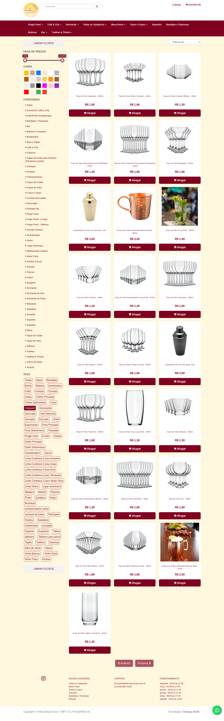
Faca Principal (50, 425)
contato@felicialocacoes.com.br (131, 683)
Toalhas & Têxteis (34, 356)
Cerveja (52, 391)
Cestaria (30, 171)
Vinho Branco (32, 553)
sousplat (47, 525)
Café (27, 391)
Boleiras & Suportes (35, 131)
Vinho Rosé (50, 553)
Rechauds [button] (72, 24)
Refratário (30, 304)
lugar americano (52, 486)
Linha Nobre (31, 486)
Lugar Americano (34, 245)
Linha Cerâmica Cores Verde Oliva (44, 481)
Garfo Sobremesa (34, 447)
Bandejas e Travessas (177, 24)
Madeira (29, 492)
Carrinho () (193, 4)
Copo (53, 402)
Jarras (29, 240)
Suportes (157, 24)
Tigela (28, 542)
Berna (28, 385)
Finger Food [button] (35, 24)
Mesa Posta (31, 256)
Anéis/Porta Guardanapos (38, 115)
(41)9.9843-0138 (124, 686)
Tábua (56, 531)
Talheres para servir (49, 537)
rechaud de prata (34, 514)
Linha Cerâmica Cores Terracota (43, 475)
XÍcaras (46, 559)
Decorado (30, 413)
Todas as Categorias (78, 683)
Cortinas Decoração (35, 198)
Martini (42, 492)
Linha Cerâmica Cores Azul (40, 469)
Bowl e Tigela (32, 142)
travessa (54, 542)
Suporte (29, 531)
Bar (27, 126)
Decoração (31, 203)
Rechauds (31, 288)
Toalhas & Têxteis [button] (62, 32)
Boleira (40, 385)
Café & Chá (31, 147)
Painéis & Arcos (33, 261)
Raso (53, 497)
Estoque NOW (191, 711)
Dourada (29, 419)
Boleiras (32, 32)
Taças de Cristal (33, 335)
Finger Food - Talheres (37, 224)
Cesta (28, 397)
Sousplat (30, 314)
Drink (56, 419)
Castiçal (39, 391)
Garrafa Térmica (34, 230)
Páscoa (29, 272)
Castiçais (30, 166)
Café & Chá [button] (54, 24)
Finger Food (31, 214)
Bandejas (52, 380)
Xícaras (29, 367)
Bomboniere (31, 137)
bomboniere (55, 385)
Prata (28, 497)
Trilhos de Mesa (33, 362)
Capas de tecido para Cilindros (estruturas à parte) (40, 159)
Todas (29, 105)
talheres (29, 537)
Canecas (30, 152)
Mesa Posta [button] (118, 24)
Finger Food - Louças (36, 219)
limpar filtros (44, 43)
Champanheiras (33, 177)
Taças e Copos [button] (138, 24)
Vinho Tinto (31, 559)
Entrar (176, 5)
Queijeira (30, 282)
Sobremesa (31, 525)
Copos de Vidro (33, 187)
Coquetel (30, 408)
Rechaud (30, 503)
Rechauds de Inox (34, 293)
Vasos (48, 548)
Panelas (30, 267)
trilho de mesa (33, 548)
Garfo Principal (33, 441)
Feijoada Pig (32, 208)
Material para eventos (36, 251)
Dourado (44, 419)
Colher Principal (45, 397)
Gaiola (57, 436)
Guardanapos (32, 235)
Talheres (30, 346)
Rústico (29, 520)
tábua (28, 330)
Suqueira (30, 325)
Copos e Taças (33, 193)
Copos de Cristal (34, 182)
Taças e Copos (75, 690)
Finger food (31, 436)
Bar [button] (44, 32)
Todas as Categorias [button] (95, 24)
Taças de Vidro (33, 341)
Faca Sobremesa (34, 430)
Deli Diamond (47, 413)
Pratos (29, 277)
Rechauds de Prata (35, 298)
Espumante (31, 425)
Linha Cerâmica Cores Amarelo (42, 458)
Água (39, 380)
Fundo (45, 436)
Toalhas (29, 351)
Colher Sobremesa (35, 402)
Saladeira (30, 309)
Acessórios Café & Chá (37, 110)
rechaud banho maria (36, 509)
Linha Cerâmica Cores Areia (40, 464)
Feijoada (53, 430)
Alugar (90, 113)
